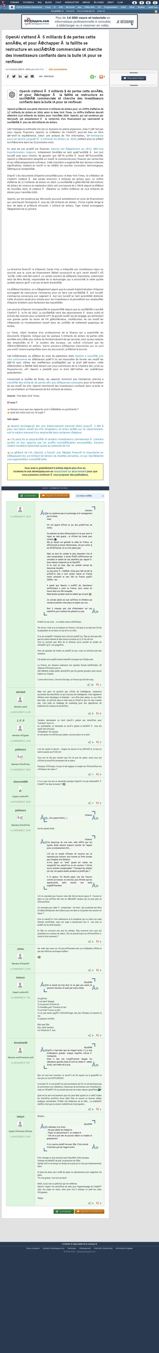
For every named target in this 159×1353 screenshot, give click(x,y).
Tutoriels (28, 2)
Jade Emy (39, 84)
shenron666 (20, 824)
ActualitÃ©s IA (57, 11)
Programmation (111, 7)
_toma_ (20, 992)
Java (79, 7)
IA (55, 7)
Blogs (48, 2)
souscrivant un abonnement (70, 486)
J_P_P (20, 764)
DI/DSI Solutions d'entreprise (29, 7)
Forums (14, 2)
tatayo (20, 1159)
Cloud (47, 7)
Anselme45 (20, 1086)
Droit (110, 2)
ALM (61, 7)
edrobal (20, 735)
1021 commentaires (58, 84)
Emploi (86, 2)
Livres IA (101, 11)
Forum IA (70, 11)
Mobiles (141, 7)
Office (132, 7)
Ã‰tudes (98, 2)
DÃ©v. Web (89, 7)
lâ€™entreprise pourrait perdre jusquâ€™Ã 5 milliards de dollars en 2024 (55, 152)
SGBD (123, 7)
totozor (20, 1020)
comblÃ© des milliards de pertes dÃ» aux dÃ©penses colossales (45, 397)
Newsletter (72, 2)
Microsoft (70, 7)
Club (120, 2)
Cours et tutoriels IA (86, 11)
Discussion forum (134, 78)
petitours (20, 792)
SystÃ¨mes (152, 7)
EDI (99, 7)
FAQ (39, 2)
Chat (58, 2)
